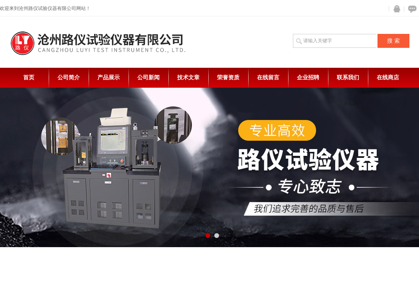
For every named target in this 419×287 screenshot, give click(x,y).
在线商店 (388, 78)
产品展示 (108, 78)
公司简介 (68, 78)
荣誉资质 (228, 78)
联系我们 (348, 78)
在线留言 (268, 78)
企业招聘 (308, 78)
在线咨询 (411, 9)
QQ (395, 9)
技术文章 (188, 78)
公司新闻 (148, 78)
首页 (28, 78)
